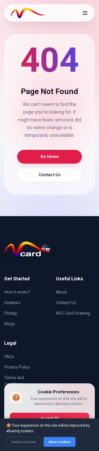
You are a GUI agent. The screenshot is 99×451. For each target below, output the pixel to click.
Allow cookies (59, 441)
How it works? (17, 292)
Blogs (9, 324)
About (61, 292)
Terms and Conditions (14, 381)
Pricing (10, 313)
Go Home (49, 157)
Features (12, 303)
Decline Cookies (23, 441)
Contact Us (50, 175)
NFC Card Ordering (73, 313)
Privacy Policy (17, 367)
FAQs (9, 357)
